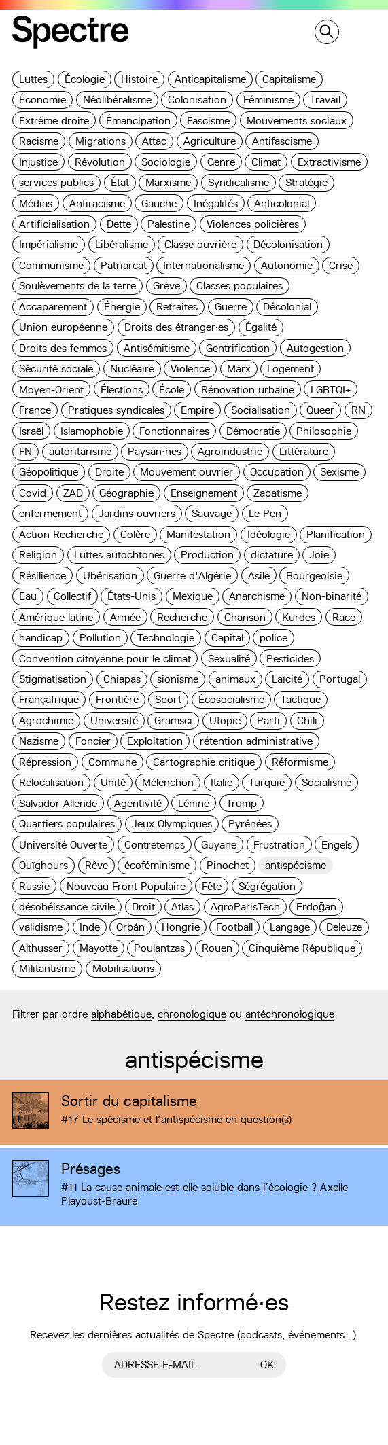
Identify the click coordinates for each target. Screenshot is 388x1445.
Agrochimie (46, 720)
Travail (325, 99)
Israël (31, 431)
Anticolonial (281, 203)
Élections (122, 389)
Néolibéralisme (117, 99)
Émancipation (138, 120)
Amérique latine (56, 617)
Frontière (117, 699)
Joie (319, 554)
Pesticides (290, 658)
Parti (268, 720)
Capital (227, 637)
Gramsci (173, 720)
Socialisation (260, 410)
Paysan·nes (154, 451)
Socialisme (326, 782)
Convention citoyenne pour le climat (105, 658)
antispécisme (295, 865)
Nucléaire (132, 368)
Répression (45, 761)
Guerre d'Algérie (192, 575)
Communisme (51, 265)
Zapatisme (277, 492)
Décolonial (287, 306)
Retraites (177, 306)
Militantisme (47, 968)
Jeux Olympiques (172, 823)
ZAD (73, 492)
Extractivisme (329, 162)
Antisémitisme (157, 348)
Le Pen (265, 513)
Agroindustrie (230, 451)
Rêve (96, 865)
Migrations (100, 141)
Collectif (72, 596)
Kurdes (298, 617)
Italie (221, 782)
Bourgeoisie (314, 575)
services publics (56, 182)
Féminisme (268, 99)
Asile (259, 575)
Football (234, 927)
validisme (41, 927)
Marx (239, 368)
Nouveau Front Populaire (126, 886)
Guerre (231, 306)
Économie (42, 99)
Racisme (38, 141)
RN (358, 410)
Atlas (182, 906)
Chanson (245, 617)
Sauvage (212, 513)
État (120, 182)
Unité (113, 782)
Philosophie (323, 431)
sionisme (177, 679)
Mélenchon (168, 782)
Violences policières (253, 223)
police (273, 637)
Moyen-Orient (51, 389)
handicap (41, 637)
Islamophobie (91, 431)
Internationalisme (203, 265)
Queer (320, 410)
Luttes (33, 79)
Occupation (277, 471)
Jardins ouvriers (137, 513)
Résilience (42, 575)
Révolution (100, 162)
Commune (112, 761)
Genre (221, 162)
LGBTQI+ (331, 389)
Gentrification (238, 348)
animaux (235, 679)
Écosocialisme (231, 699)
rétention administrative (256, 740)
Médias (35, 203)
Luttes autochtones (119, 554)
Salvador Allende (58, 803)
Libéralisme (121, 244)
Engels (336, 844)
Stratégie (306, 182)
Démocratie (253, 431)
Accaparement (53, 306)
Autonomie (287, 265)
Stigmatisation (52, 679)
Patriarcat (124, 265)
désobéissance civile (67, 906)
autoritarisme (80, 451)
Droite (109, 471)
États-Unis (131, 596)
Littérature (303, 451)
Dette (119, 223)
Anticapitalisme (210, 79)
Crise (341, 265)
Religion (38, 554)
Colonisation (197, 99)
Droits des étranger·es (176, 327)
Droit (143, 906)
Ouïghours (43, 865)
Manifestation (198, 534)
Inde (90, 927)
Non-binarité (331, 596)
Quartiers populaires (67, 823)
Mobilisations (123, 968)
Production (207, 554)
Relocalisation (51, 782)
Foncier (93, 740)
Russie (34, 886)
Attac (154, 141)
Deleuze (344, 927)
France (35, 410)
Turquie (267, 782)
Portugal (339, 679)
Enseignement (204, 492)
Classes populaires (239, 285)
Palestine (168, 223)
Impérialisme (48, 244)
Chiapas (122, 679)
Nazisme (38, 740)
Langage (290, 927)
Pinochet (228, 865)
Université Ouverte (63, 844)
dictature (272, 554)
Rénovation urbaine (247, 389)
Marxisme (168, 182)
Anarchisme (257, 596)
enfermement (50, 513)
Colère (135, 534)
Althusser (41, 948)
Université (114, 720)
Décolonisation (288, 244)
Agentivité (138, 803)
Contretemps (154, 844)
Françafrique (49, 699)
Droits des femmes (63, 348)
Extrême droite (54, 120)
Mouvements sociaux (297, 120)
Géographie (126, 492)
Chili (307, 720)
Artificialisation (54, 223)
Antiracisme (97, 203)
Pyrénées (250, 823)
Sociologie (165, 162)
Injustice (38, 162)
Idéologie (268, 534)
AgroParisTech (245, 906)
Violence (190, 368)
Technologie (165, 637)
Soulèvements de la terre (77, 285)
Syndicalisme (238, 182)
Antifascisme (282, 141)
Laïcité (287, 679)
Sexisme (339, 471)
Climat (266, 162)
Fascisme (208, 120)
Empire (197, 410)
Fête (212, 886)
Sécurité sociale (56, 368)
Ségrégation (267, 886)
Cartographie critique (204, 761)
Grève (166, 285)
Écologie (85, 79)
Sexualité (229, 658)
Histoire (139, 79)
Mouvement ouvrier (186, 471)
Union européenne (63, 327)
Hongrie (181, 927)
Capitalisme (289, 79)
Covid (32, 492)
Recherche (182, 617)
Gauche (159, 203)
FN (25, 451)
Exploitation (155, 740)
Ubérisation (110, 575)
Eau (28, 596)
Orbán (130, 927)
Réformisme (300, 761)
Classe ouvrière (200, 244)
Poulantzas (159, 948)
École (171, 389)
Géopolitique (48, 471)
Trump (241, 803)
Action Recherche (61, 534)
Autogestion (315, 348)
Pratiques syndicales (116, 410)
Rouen (217, 948)
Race (343, 617)
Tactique (301, 699)
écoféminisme (157, 865)
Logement (290, 368)
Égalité (261, 327)
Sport (168, 699)
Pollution (100, 637)
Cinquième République (302, 948)
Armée (125, 617)
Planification (335, 534)
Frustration (279, 844)
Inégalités (216, 203)
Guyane (218, 844)
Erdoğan (316, 906)
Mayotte (99, 948)
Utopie (225, 720)
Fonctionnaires (174, 431)
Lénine (193, 803)
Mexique (193, 596)
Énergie (122, 306)
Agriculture (209, 141)
